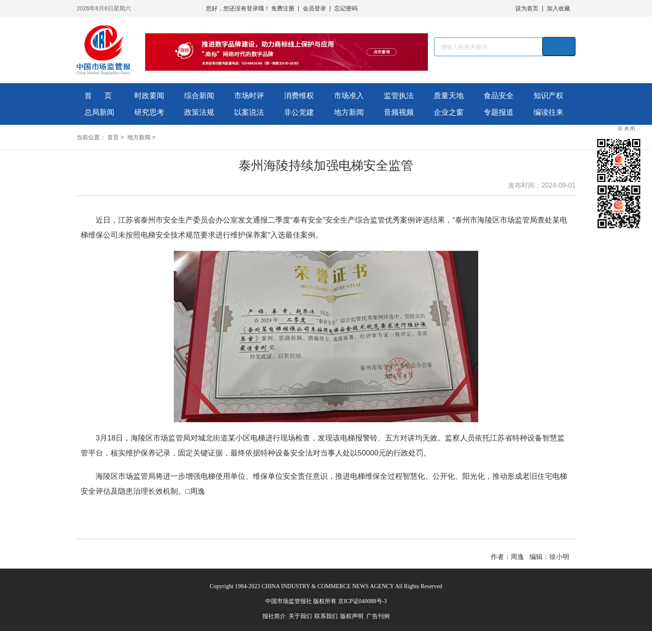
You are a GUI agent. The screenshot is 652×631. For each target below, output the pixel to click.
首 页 (98, 96)
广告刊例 (378, 616)
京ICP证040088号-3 (362, 601)
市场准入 (349, 96)
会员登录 (314, 8)
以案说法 (249, 112)
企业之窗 (449, 112)
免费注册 (282, 8)
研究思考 (149, 112)
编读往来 (548, 112)
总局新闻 (99, 112)
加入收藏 (558, 8)
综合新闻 (199, 96)
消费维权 (299, 96)
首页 (113, 137)
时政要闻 (149, 96)
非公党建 (299, 112)
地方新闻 (349, 112)
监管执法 (399, 96)
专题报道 (499, 112)
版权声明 (351, 616)
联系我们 (326, 616)
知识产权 (548, 96)
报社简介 (274, 616)
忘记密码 (346, 8)
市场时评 (249, 96)
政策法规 (199, 112)
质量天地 (449, 96)
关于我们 (300, 616)
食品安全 (499, 96)
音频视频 (399, 112)
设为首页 (526, 8)
